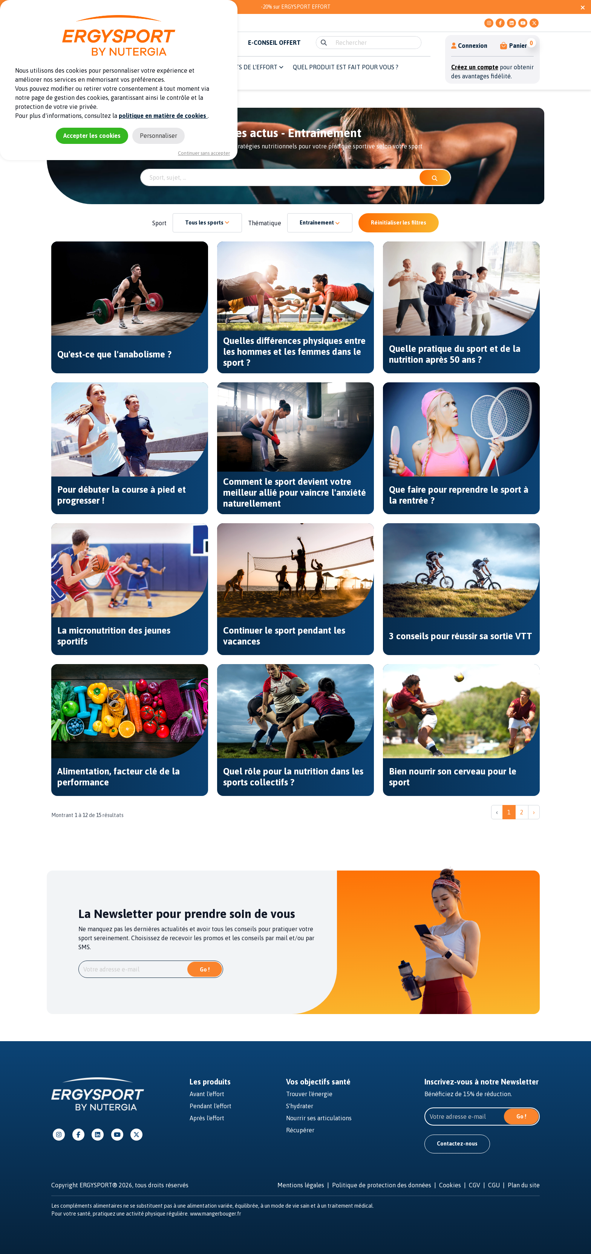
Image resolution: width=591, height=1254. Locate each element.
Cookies (450, 1185)
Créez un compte (474, 67)
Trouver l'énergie (309, 1094)
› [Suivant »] (534, 812)
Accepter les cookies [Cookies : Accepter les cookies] (92, 135)
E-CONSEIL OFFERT (274, 42)
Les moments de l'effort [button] (242, 67)
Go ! (205, 970)
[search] (376, 43)
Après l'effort (207, 1118)
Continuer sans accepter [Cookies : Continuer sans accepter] (204, 153)
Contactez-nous (457, 1144)
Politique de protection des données (381, 1185)
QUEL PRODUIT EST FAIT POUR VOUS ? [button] (345, 67)
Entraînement (320, 223)
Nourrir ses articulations (319, 1118)
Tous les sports (207, 223)
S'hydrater (299, 1106)
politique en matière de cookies (163, 115)
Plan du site (524, 1185)
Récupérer (300, 1130)
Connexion (469, 45)
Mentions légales (300, 1185)
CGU (494, 1185)
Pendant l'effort (210, 1106)
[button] (513, 45)
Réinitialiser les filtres (398, 223)
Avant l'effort (207, 1094)
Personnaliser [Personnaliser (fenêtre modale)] (158, 135)
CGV (474, 1185)
